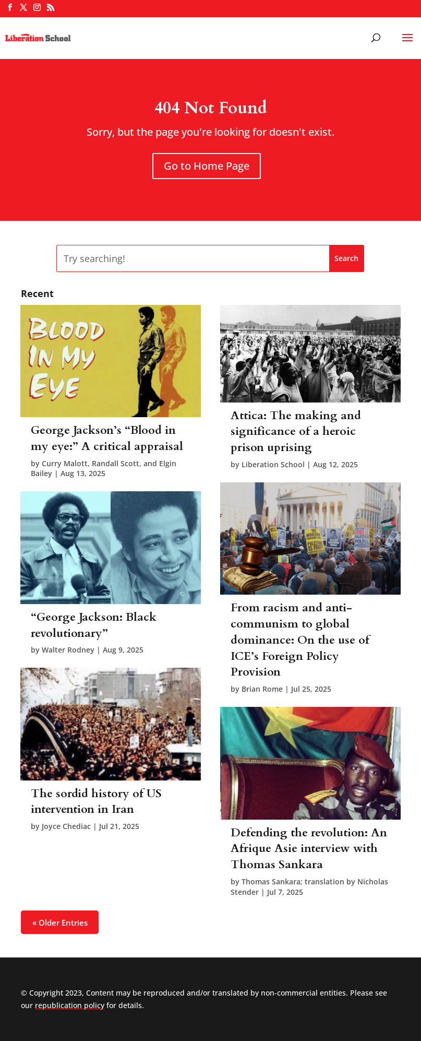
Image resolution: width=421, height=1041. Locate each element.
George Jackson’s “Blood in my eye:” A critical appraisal (107, 438)
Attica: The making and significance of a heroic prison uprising (296, 432)
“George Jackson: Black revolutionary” (94, 625)
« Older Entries (60, 922)
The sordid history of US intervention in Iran (96, 802)
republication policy (69, 1005)
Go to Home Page (206, 166)
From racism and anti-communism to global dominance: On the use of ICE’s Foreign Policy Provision (300, 640)
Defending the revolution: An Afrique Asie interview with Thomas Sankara (309, 849)
